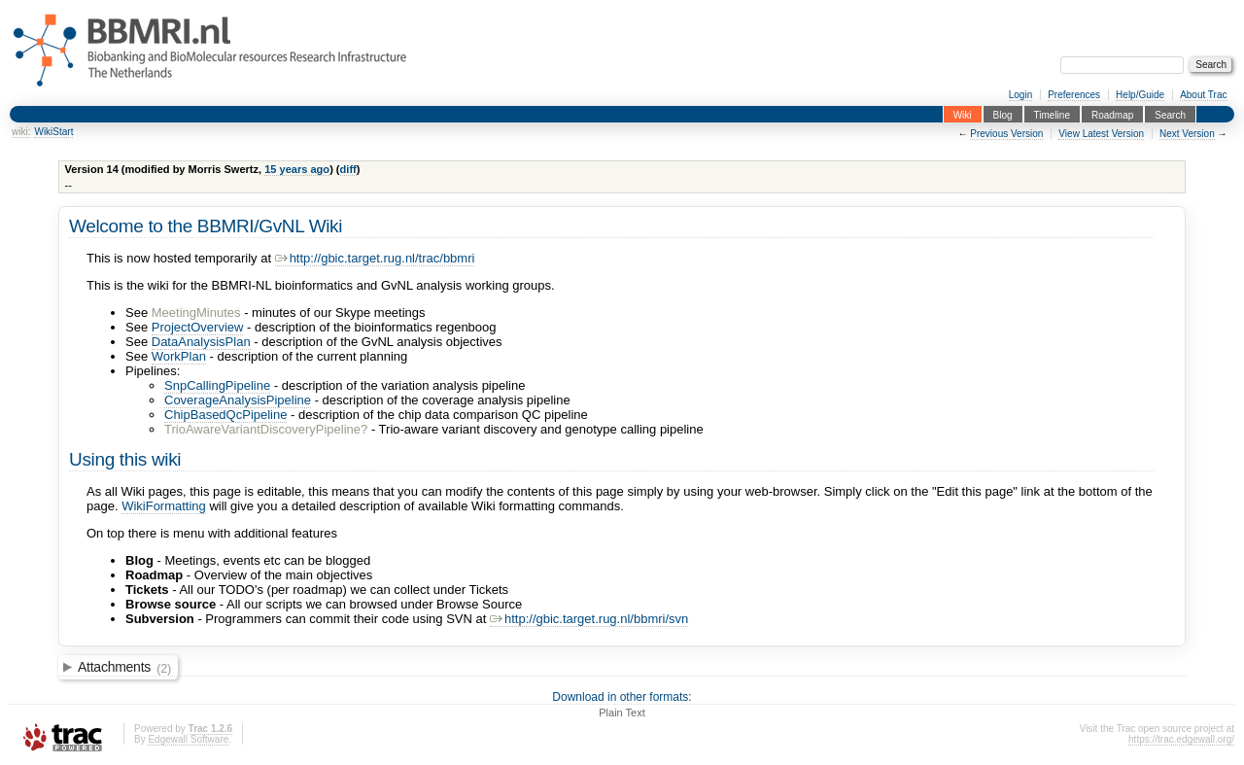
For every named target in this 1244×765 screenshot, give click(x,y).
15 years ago (296, 169)
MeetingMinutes (196, 312)
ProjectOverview (198, 327)
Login (1020, 94)
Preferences (1074, 94)
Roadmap (1112, 114)
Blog (1003, 114)
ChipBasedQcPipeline (225, 414)
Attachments (124, 668)
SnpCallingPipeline (217, 385)
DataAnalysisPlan (201, 341)
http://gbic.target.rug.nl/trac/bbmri (375, 258)
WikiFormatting (163, 506)
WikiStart (53, 131)
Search (1170, 114)
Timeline (1052, 114)
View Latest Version (1101, 133)
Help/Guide (1140, 94)
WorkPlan (179, 356)
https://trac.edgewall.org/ (1181, 739)
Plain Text (622, 712)
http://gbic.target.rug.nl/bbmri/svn (589, 618)
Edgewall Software (188, 739)
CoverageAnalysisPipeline (237, 400)
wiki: (21, 131)
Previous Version (1006, 133)
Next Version (1187, 133)
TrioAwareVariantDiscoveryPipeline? (265, 429)
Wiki (962, 114)
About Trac (1203, 94)
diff (348, 169)
